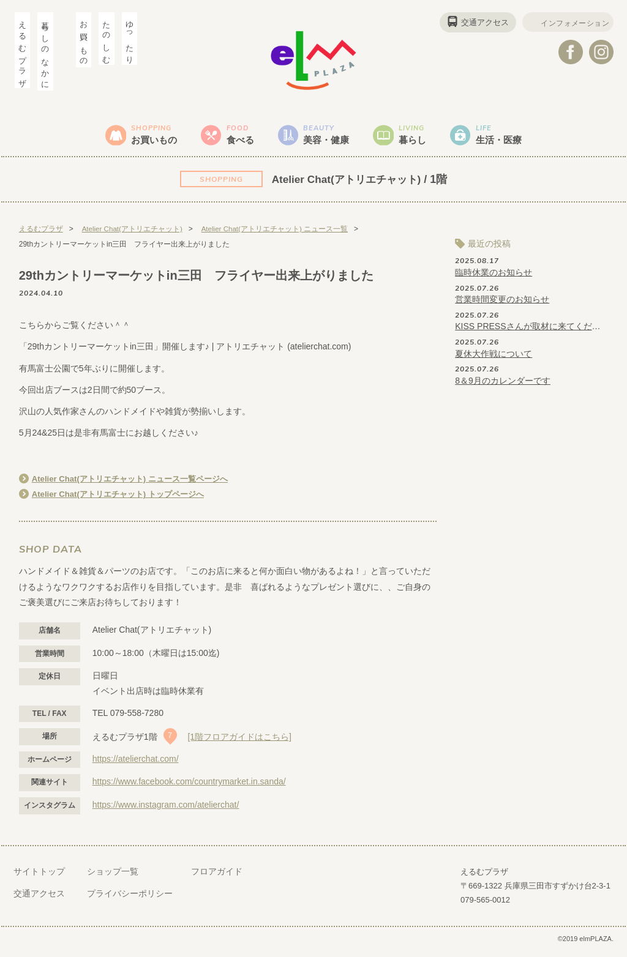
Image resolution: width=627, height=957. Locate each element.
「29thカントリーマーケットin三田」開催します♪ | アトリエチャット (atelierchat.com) (185, 352)
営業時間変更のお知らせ (502, 305)
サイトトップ (39, 877)
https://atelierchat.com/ (135, 764)
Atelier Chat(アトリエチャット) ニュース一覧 (277, 235)
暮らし (422, 137)
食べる (235, 137)
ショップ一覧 (112, 877)
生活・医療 (516, 137)
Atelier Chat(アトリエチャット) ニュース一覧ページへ (137, 485)
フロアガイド (216, 877)
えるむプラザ (41, 235)
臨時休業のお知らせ (493, 278)
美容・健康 (328, 137)
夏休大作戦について (493, 359)
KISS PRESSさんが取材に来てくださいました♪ (528, 332)
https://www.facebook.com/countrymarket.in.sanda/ (189, 787)
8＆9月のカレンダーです (502, 386)
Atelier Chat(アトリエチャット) (346, 185)
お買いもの (141, 137)
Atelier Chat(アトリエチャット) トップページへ (124, 500)
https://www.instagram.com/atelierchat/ (165, 811)
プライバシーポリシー (130, 899)
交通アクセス (476, 22)
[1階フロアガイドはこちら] (239, 743)
